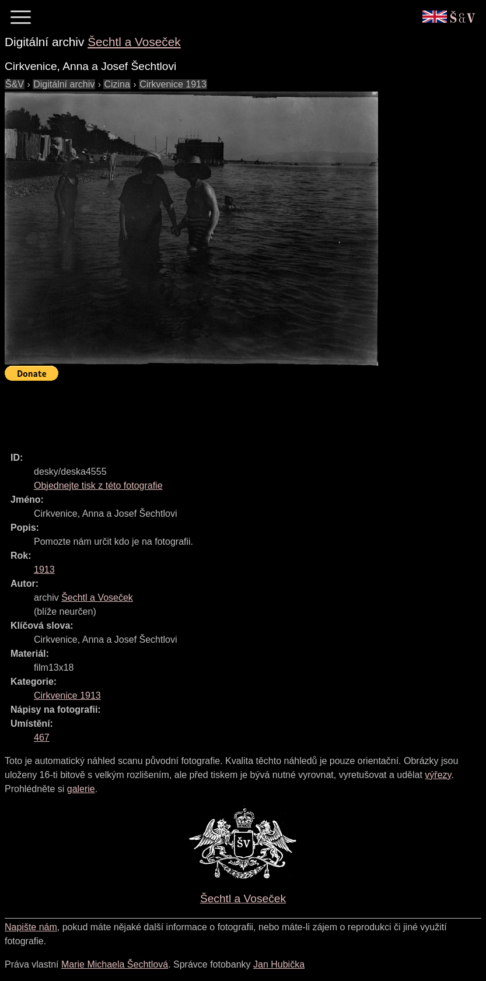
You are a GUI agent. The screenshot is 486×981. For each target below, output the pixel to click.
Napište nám (31, 927)
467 (42, 737)
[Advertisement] (217, 411)
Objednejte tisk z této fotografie (98, 485)
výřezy (438, 775)
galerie (81, 789)
